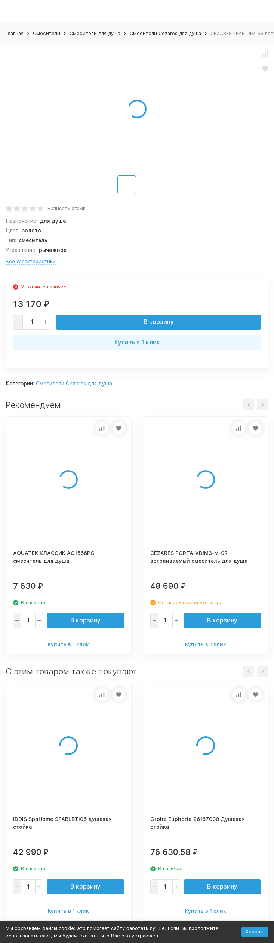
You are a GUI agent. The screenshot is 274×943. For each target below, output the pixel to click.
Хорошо (255, 931)
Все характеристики (31, 261)
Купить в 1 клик (137, 342)
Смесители (46, 33)
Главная (15, 33)
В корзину (159, 321)
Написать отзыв (66, 208)
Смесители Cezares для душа (165, 33)
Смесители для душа (95, 33)
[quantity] (31, 322)
